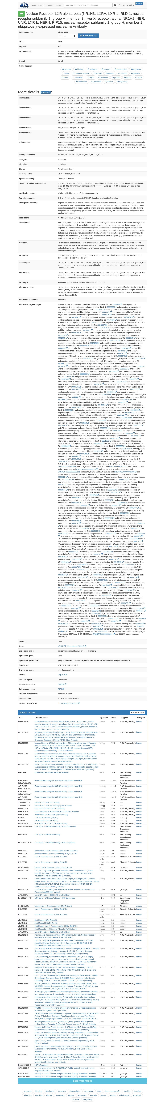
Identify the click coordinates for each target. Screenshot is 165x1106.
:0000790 (69, 480)
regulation (136, 69)
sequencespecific (82, 73)
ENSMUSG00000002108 (125, 472)
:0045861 (69, 410)
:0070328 (127, 449)
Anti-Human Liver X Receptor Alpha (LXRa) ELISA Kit (56, 851)
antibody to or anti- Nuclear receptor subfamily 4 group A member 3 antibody (65, 1074)
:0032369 (63, 338)
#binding (38, 1091)
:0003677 (63, 490)
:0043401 (94, 343)
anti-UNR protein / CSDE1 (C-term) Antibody (52, 895)
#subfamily (60, 1095)
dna (66, 73)
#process (27, 1091)
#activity (127, 1091)
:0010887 (88, 330)
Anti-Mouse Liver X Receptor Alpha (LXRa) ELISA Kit (56, 854)
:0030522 (76, 333)
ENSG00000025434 (118, 467)
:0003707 (116, 492)
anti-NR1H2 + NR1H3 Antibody (47, 803)
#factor (49, 1095)
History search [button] (126, 5)
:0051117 (138, 425)
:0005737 (63, 534)
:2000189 (63, 462)
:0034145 (76, 387)
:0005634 (76, 503)
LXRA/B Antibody (41, 1065)
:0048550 (84, 423)
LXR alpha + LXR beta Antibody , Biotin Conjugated (55, 826)
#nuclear (137, 1091)
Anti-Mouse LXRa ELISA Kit (46, 923)
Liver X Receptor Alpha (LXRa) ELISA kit (51, 857)
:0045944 (122, 415)
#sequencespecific (112, 1091)
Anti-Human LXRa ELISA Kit (46, 920)
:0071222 (98, 451)
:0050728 (115, 438)
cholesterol (81, 82)
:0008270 (107, 315)
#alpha (113, 1095)
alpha (138, 77)
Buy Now (88, 36)
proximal (96, 82)
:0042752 (135, 389)
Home (33, 5)
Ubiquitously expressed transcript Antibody (52, 772)
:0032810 (99, 384)
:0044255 (63, 348)
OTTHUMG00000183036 (69, 703)
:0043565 (84, 346)
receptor (106, 69)
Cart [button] (59, 5)
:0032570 (121, 382)
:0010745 (97, 322)
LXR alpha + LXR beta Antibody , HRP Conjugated (55, 843)
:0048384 (101, 420)
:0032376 (130, 338)
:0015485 (114, 371)
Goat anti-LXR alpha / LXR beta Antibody (51, 823)
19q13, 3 (62, 675)
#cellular (76, 1099)
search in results (137, 713)
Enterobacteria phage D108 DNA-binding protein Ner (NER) (58, 781)
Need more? (45, 92)
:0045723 (126, 348)
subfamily (77, 77)
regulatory (122, 82)
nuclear (110, 73)
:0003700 (112, 490)
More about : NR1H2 (76, 646)
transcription (121, 69)
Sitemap (41, 5)
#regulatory (87, 1099)
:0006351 (85, 505)
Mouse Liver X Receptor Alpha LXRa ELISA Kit (53, 868)
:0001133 (124, 513)
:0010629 (112, 320)
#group (103, 1095)
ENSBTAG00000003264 (104, 634)
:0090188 (84, 454)
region (90, 77)
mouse (139, 854)
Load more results (82, 1081)
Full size (139, 3)
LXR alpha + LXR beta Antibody (47, 834)
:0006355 (117, 304)
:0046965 (127, 418)
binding (79, 69)
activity (98, 73)
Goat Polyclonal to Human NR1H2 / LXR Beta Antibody (57, 812)
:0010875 (104, 328)
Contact (50, 5)
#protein (93, 1095)
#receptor (62, 1091)
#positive (38, 1095)
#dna (99, 1091)
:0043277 (106, 395)
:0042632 (76, 389)
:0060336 (104, 428)
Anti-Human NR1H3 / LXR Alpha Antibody (51, 815)
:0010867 (102, 325)
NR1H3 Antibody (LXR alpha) (46, 820)
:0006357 (100, 310)
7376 (61, 689)
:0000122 (63, 477)
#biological (50, 1091)
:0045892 (122, 351)
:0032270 (63, 335)
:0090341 (76, 456)
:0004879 (76, 498)
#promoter (82, 1095)
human (139, 722)
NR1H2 (62, 646)
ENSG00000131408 (67, 467)
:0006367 (107, 312)
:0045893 (129, 413)
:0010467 (76, 317)
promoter (103, 77)
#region (71, 1095)
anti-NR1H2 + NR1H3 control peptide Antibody (53, 806)
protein (116, 77)
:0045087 (103, 405)
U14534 (62, 684)
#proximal (137, 1095)
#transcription (75, 1091)
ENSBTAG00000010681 (87, 469)
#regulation (88, 1091)
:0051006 (63, 425)
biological (92, 69)
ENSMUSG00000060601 (69, 472)
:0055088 (99, 443)
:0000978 (124, 480)
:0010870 (63, 366)
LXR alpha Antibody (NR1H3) (46, 817)
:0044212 (127, 400)
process (66, 69)
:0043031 (112, 392)
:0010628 (129, 317)
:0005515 (109, 500)
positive (135, 73)
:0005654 (122, 503)
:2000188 (117, 431)
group (127, 77)
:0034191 (115, 340)
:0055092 (66, 446)
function (122, 73)
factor (65, 77)
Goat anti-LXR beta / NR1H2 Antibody (50, 809)
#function (28, 1095)
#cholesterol (124, 1095)
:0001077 (63, 485)
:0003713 (94, 495)
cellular (109, 82)
